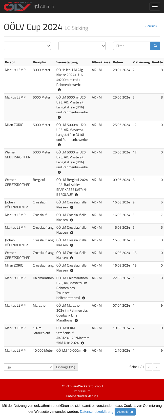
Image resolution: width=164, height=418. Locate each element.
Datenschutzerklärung (96, 412)
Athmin (44, 6)
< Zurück (150, 25)
